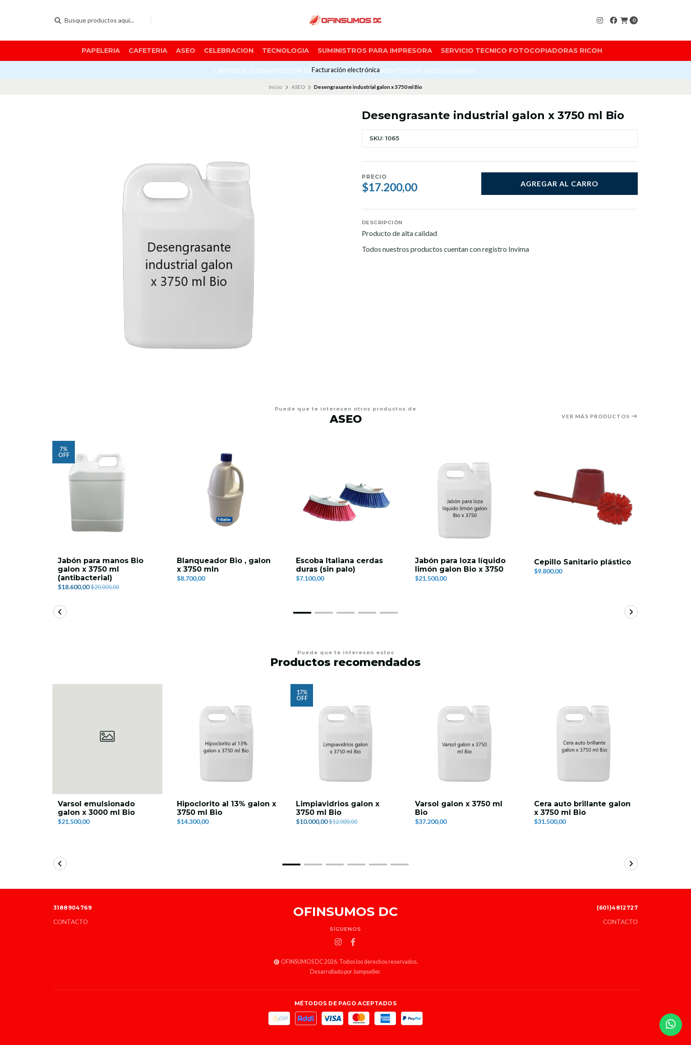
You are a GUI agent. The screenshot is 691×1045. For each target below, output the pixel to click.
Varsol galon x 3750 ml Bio (458, 808)
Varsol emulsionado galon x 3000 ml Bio (96, 808)
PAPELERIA (101, 50)
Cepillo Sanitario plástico (582, 562)
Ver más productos (600, 416)
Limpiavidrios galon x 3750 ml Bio (337, 808)
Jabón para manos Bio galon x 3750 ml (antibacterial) (100, 569)
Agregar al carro (560, 183)
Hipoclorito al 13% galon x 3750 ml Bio (226, 808)
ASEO (185, 50)
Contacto (70, 922)
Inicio (275, 87)
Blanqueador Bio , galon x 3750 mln (224, 564)
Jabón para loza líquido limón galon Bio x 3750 (460, 564)
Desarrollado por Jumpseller (345, 971)
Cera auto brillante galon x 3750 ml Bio (582, 808)
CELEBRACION (228, 50)
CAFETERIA (148, 50)
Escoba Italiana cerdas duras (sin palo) (339, 564)
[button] (302, 613)
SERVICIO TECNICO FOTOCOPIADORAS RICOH (521, 50)
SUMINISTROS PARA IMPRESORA (375, 50)
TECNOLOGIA (285, 50)
